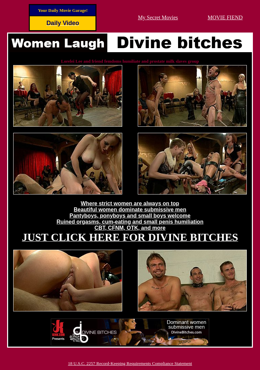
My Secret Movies (158, 17)
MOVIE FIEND (225, 17)
